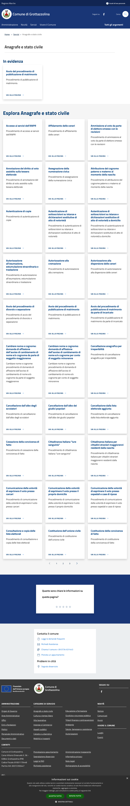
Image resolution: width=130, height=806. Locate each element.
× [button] (127, 778)
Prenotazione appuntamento (46, 751)
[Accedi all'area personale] (115, 3)
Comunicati (102, 715)
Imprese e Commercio (43, 724)
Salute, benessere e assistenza (79, 729)
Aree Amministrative (11, 715)
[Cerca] (125, 14)
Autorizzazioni (72, 733)
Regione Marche (8, 3)
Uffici (4, 720)
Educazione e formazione (76, 710)
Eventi (100, 737)
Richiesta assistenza (42, 765)
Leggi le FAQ (39, 761)
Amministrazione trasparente (78, 751)
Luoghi (100, 732)
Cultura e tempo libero (43, 715)
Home (7, 34)
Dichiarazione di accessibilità (78, 765)
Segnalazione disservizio (44, 756)
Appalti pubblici (40, 729)
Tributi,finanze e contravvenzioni (80, 720)
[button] (65, 801)
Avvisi (100, 720)
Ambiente (70, 724)
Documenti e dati (9, 738)
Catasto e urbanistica (43, 733)
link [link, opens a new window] (89, 791)
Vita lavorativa (40, 720)
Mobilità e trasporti (42, 738)
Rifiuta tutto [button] (75, 796)
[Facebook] (102, 14)
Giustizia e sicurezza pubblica (78, 715)
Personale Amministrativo (13, 733)
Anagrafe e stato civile (43, 711)
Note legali (70, 761)
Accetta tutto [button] (55, 796)
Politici (4, 729)
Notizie (101, 711)
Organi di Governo (9, 711)
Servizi (16, 34)
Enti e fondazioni (9, 724)
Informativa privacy (74, 756)
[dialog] (65, 791)
